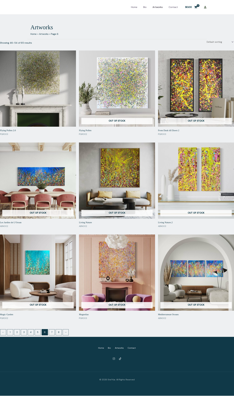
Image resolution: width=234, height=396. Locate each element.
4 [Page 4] (32, 332)
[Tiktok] (120, 359)
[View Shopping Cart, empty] (191, 7)
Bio (145, 7)
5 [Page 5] (39, 332)
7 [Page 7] (53, 332)
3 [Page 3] (25, 332)
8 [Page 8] (60, 332)
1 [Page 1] (10, 332)
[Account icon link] (205, 7)
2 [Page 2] (17, 332)
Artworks (158, 7)
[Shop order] (219, 42)
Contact (173, 7)
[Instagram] (114, 359)
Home (134, 7)
